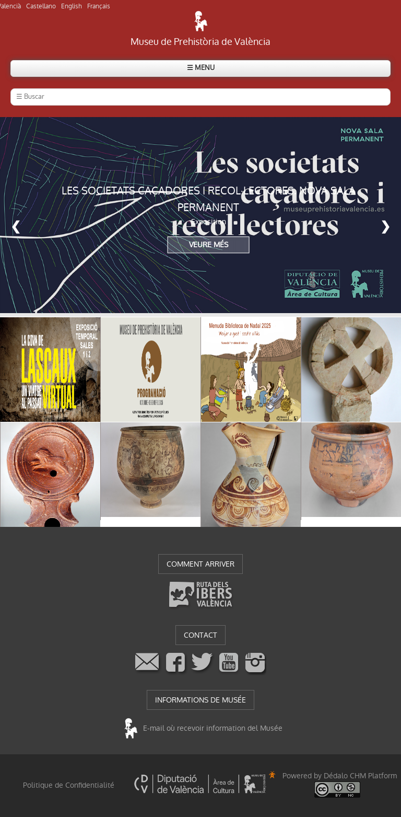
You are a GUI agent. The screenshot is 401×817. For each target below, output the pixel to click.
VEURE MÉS (208, 245)
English (71, 6)
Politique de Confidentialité (68, 785)
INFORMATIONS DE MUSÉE (200, 700)
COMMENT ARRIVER (200, 564)
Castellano (41, 6)
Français (98, 6)
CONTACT (200, 635)
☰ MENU (201, 68)
